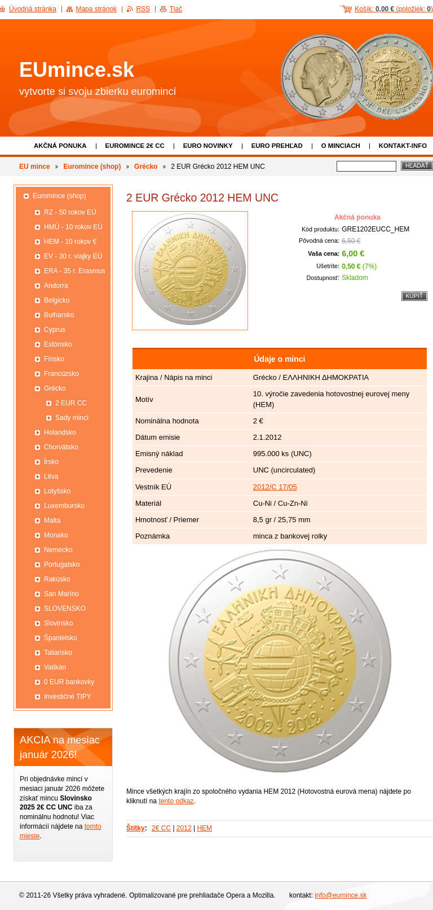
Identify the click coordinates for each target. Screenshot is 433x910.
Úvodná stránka (32, 9)
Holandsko (60, 432)
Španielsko (60, 638)
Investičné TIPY (67, 697)
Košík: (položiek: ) (394, 9)
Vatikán (55, 667)
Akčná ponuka (60, 145)
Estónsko (58, 344)
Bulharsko (59, 315)
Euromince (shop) (92, 166)
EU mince (34, 166)
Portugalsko (61, 564)
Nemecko (58, 550)
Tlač (175, 9)
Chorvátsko (61, 447)
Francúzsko (61, 374)
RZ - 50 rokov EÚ (70, 212)
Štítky (135, 828)
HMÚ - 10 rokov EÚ (73, 227)
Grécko (145, 166)
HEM (204, 828)
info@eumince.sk (340, 895)
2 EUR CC (71, 403)
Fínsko (54, 359)
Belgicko (56, 300)
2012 (184, 828)
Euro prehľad (277, 145)
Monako (56, 535)
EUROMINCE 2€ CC (135, 145)
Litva (51, 476)
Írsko (51, 462)
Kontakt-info (403, 145)
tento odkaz (175, 801)
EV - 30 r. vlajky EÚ (73, 256)
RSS (143, 9)
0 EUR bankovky (69, 682)
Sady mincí (72, 418)
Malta (52, 520)
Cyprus (54, 330)
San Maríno (61, 594)
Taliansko (58, 653)
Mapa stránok (96, 9)
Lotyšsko (57, 491)
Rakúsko (57, 579)
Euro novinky (208, 145)
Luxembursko (64, 506)
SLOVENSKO (65, 609)
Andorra (56, 286)
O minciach (340, 145)
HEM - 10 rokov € (70, 242)
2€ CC (161, 828)
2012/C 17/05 (275, 487)
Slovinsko (58, 623)
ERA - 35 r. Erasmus (74, 271)
